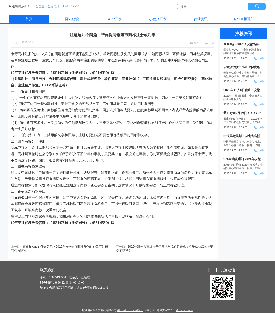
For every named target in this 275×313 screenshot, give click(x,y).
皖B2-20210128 (184, 310)
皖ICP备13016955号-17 (130, 310)
